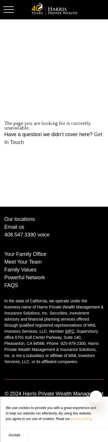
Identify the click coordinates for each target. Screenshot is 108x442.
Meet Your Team (23, 262)
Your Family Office (25, 254)
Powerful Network (24, 277)
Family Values (20, 270)
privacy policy (81, 419)
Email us (14, 227)
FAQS (11, 285)
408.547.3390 (20, 235)
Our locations (19, 219)
